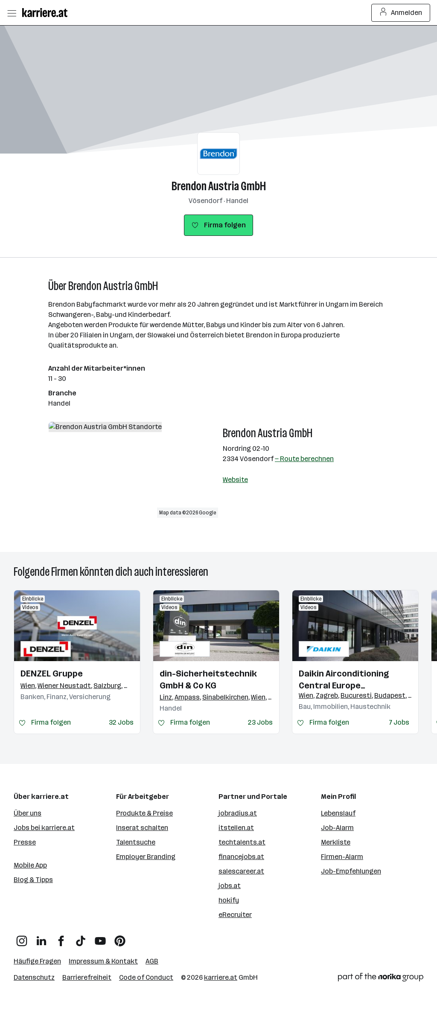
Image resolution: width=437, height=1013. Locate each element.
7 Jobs (399, 722)
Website (235, 480)
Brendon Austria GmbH (219, 186)
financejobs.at (241, 857)
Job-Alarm (337, 828)
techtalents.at (241, 842)
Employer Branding (145, 857)
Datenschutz (34, 977)
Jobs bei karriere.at (44, 828)
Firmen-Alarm (342, 857)
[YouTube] (100, 938)
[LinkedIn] (41, 938)
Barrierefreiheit (86, 977)
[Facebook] (61, 938)
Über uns (27, 813)
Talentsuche (135, 842)
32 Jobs (121, 722)
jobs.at (229, 886)
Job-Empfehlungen (351, 871)
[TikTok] (81, 938)
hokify (228, 900)
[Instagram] (22, 938)
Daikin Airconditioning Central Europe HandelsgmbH (344, 679)
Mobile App (30, 865)
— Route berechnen (304, 459)
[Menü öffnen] (11, 13)
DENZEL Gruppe (51, 673)
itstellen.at (236, 828)
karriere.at (220, 977)
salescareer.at (241, 871)
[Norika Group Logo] (380, 978)
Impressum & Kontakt (103, 961)
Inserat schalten (142, 828)
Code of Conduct (146, 977)
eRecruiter (235, 915)
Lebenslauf (338, 813)
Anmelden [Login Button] (401, 13)
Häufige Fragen (37, 961)
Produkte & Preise (144, 813)
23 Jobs (260, 722)
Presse (25, 842)
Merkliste (335, 842)
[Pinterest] (120, 938)
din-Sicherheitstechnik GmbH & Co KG (208, 679)
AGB (152, 961)
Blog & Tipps (33, 880)
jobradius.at (237, 813)
